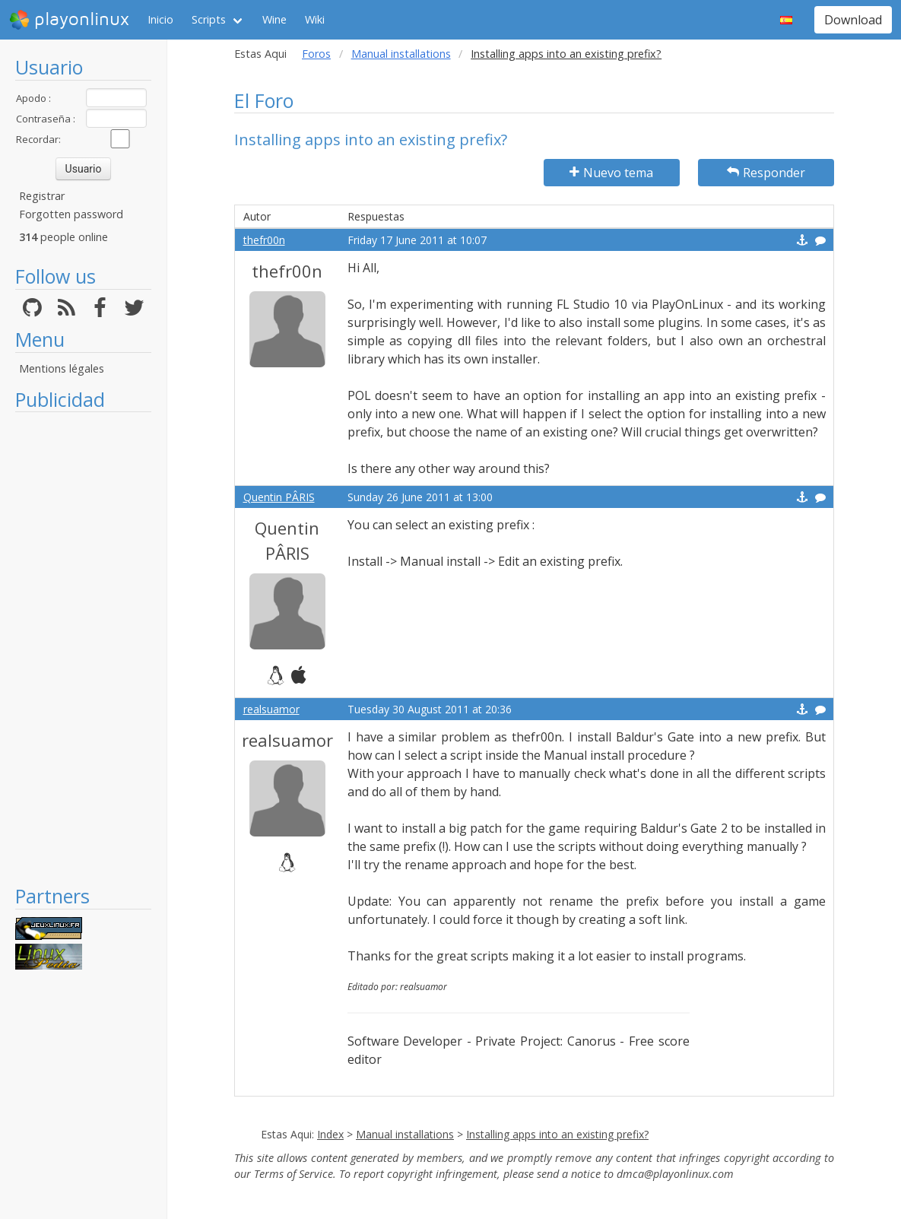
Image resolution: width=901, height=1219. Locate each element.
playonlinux (69, 19)
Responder (766, 172)
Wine (274, 19)
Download (853, 19)
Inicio (160, 19)
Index (330, 1134)
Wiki (315, 19)
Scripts (209, 19)
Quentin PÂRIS (279, 497)
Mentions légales (61, 368)
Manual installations (401, 53)
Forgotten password (71, 214)
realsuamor (271, 709)
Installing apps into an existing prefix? (557, 1134)
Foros (316, 53)
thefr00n (264, 240)
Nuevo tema (611, 172)
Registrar (42, 196)
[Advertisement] (83, 648)
